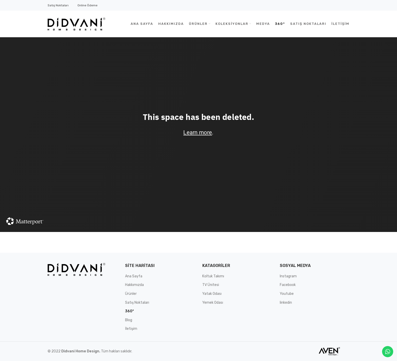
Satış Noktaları (58, 5)
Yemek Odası (212, 302)
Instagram (288, 276)
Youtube (287, 294)
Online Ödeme (87, 5)
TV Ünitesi (210, 285)
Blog (128, 320)
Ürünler (131, 294)
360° (129, 311)
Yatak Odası (212, 294)
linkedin (286, 302)
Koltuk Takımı (213, 276)
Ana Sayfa (133, 276)
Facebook (288, 285)
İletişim (131, 329)
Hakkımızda (134, 285)
